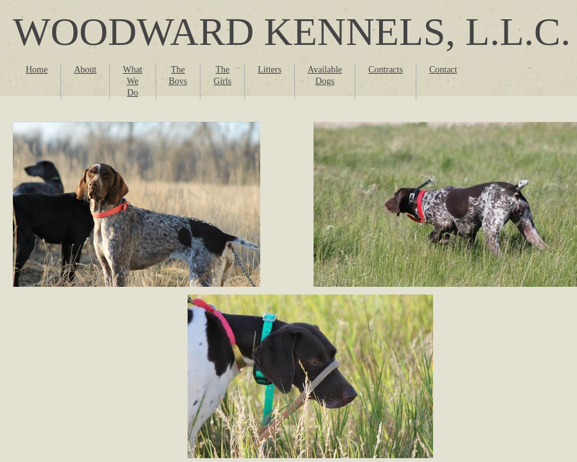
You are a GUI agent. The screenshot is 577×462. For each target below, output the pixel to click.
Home (37, 69)
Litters (269, 69)
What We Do (132, 81)
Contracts (385, 69)
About (85, 69)
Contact (443, 69)
